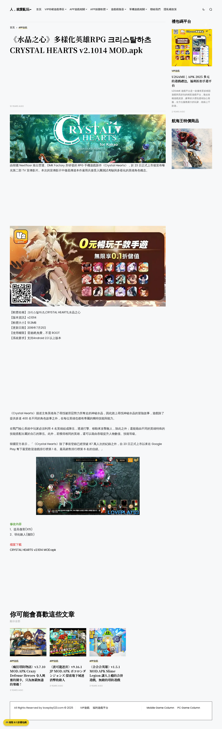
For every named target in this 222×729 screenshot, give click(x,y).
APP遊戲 (23, 27)
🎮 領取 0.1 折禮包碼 (16, 722)
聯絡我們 (155, 9)
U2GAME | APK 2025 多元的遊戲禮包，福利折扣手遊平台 (192, 80)
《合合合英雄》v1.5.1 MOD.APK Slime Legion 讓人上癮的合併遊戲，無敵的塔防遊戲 (106, 673)
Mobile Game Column (160, 708)
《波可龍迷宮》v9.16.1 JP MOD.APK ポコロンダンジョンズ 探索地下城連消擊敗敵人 (68, 673)
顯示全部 (15, 621)
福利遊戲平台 (100, 708)
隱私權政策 (170, 9)
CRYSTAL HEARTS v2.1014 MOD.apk (33, 550)
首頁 (38, 9)
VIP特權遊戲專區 (54, 9)
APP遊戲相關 (77, 9)
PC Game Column (188, 708)
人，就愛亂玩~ (20, 9)
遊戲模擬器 (117, 9)
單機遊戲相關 (137, 9)
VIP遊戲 (176, 70)
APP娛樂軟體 (98, 9)
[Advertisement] (88, 82)
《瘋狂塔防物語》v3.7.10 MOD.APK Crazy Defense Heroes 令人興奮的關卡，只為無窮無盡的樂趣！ (27, 675)
